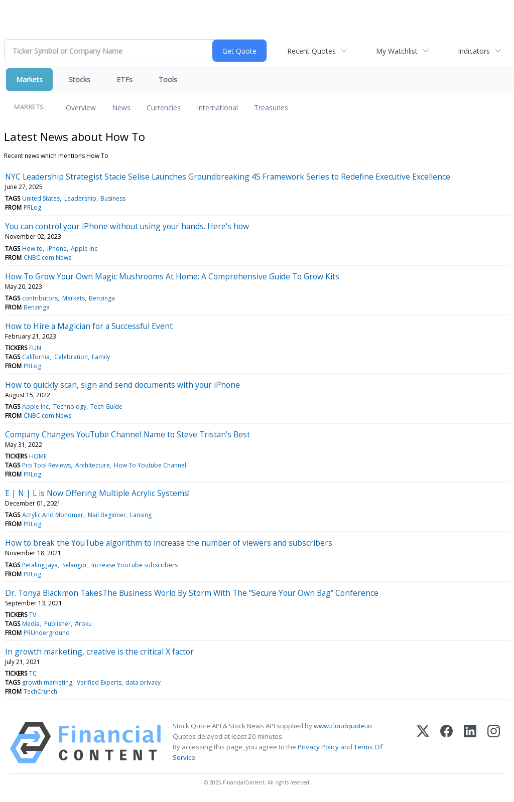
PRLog (32, 207)
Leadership (80, 198)
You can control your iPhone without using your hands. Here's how (127, 226)
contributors (40, 298)
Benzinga (102, 298)
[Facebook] (446, 742)
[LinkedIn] (470, 742)
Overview (81, 107)
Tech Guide (106, 406)
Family (101, 357)
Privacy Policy (318, 746)
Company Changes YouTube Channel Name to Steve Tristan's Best (127, 434)
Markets (29, 79)
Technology (69, 406)
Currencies (164, 107)
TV (32, 614)
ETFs (124, 79)
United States (41, 198)
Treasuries (271, 107)
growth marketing (47, 682)
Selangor (74, 565)
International (217, 107)
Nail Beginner (107, 515)
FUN (35, 348)
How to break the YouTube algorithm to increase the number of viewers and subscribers (168, 542)
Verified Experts (99, 682)
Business (112, 198)
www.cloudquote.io (343, 725)
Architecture (92, 465)
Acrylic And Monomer (52, 515)
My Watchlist (397, 51)
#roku (83, 623)
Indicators (474, 51)
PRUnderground (47, 632)
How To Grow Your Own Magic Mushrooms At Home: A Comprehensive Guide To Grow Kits (172, 276)
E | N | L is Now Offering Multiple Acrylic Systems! (97, 493)
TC (33, 673)
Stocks (79, 79)
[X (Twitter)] (423, 742)
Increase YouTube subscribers (134, 565)
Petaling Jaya (40, 565)
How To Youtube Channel (150, 465)
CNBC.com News (47, 257)
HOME (38, 456)
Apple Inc (84, 248)
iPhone (57, 248)
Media (31, 623)
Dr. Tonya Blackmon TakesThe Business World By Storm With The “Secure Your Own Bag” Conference (191, 592)
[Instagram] (493, 742)
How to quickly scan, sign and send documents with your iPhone (122, 384)
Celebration (71, 357)
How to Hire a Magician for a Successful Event (89, 326)
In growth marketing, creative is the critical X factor (99, 651)
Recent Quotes (311, 51)
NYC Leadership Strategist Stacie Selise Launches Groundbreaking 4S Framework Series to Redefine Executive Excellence (227, 176)
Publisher (57, 623)
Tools (168, 79)
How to (32, 248)
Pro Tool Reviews (46, 465)
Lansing (141, 515)
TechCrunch (40, 691)
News (121, 107)
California (36, 357)
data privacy (143, 682)
